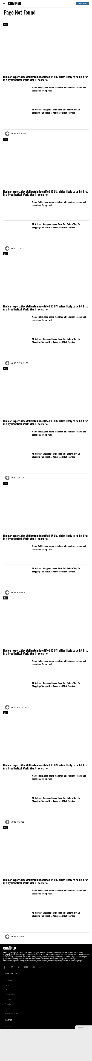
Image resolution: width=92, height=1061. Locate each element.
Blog (5, 24)
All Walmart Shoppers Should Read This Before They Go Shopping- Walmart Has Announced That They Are (56, 111)
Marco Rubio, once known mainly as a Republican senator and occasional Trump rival (59, 89)
